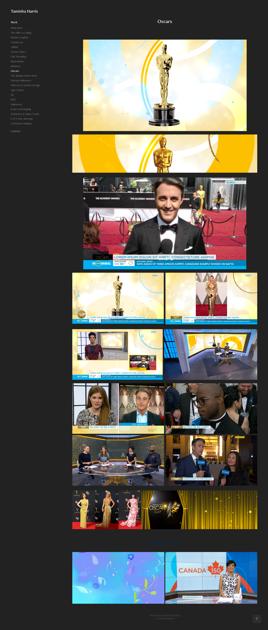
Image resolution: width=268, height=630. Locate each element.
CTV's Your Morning (22, 118)
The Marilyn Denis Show (24, 75)
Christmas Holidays (21, 123)
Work (14, 22)
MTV (13, 99)
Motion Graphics (20, 37)
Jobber (14, 47)
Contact (16, 131)
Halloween (16, 104)
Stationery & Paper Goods (25, 114)
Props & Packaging (21, 109)
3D (12, 95)
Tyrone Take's (18, 52)
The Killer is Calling (21, 32)
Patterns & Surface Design (25, 85)
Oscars (15, 71)
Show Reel (16, 28)
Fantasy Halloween (21, 80)
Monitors (16, 66)
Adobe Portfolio (171, 615)
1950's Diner (17, 90)
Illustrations (17, 61)
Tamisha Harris (24, 11)
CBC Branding (18, 56)
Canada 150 (17, 42)
